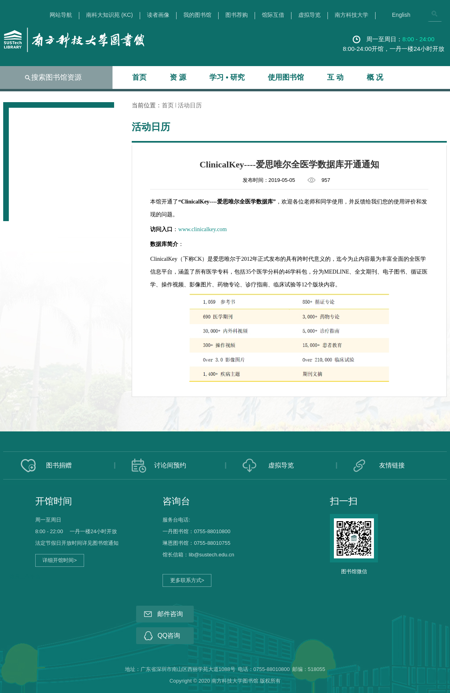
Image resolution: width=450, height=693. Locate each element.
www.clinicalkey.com (202, 229)
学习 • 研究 (227, 77)
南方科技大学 (351, 15)
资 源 (178, 77)
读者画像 (158, 15)
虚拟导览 (309, 15)
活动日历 (190, 105)
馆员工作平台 (24, 577)
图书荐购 (236, 15)
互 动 (335, 77)
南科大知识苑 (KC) (109, 15)
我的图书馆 (197, 15)
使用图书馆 (286, 77)
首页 (139, 77)
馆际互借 (273, 15)
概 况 (375, 77)
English (401, 15)
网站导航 (61, 15)
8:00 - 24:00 (418, 39)
